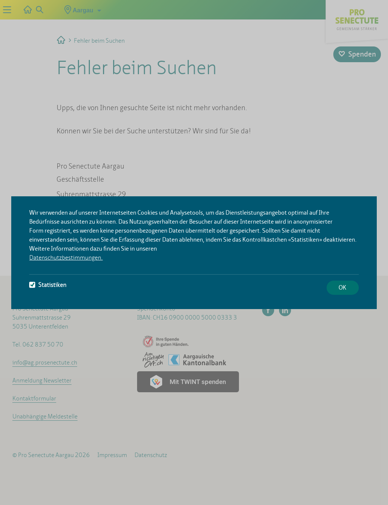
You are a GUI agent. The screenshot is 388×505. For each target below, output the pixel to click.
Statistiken (47, 285)
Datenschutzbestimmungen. (66, 257)
